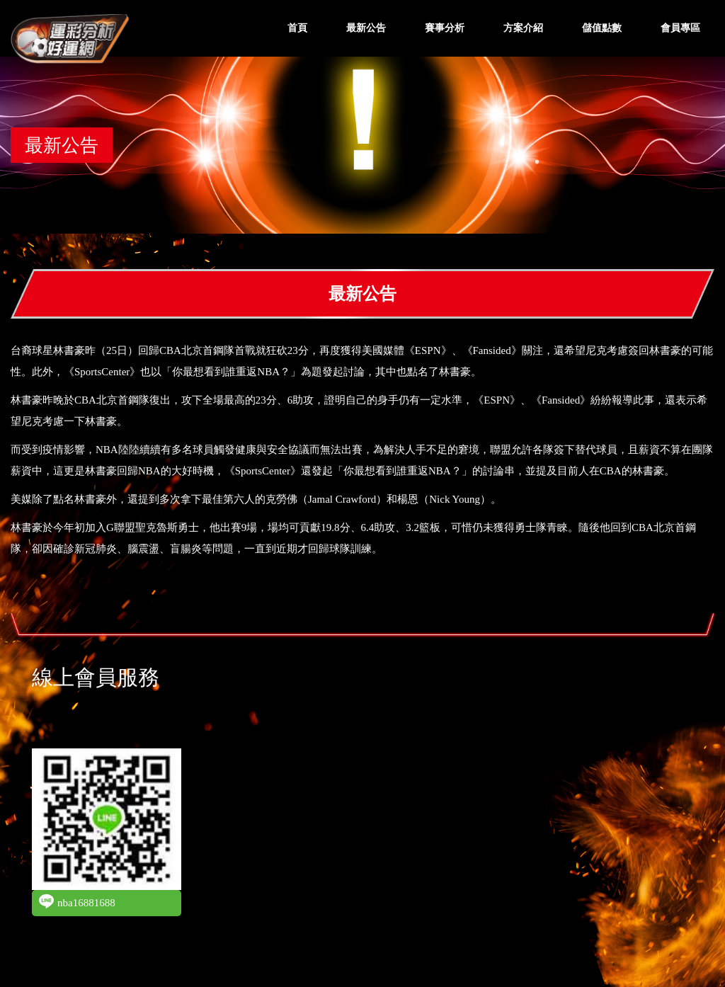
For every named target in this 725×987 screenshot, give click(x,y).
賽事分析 (444, 28)
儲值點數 (602, 28)
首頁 (297, 28)
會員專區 (680, 28)
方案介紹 (523, 28)
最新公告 (366, 28)
